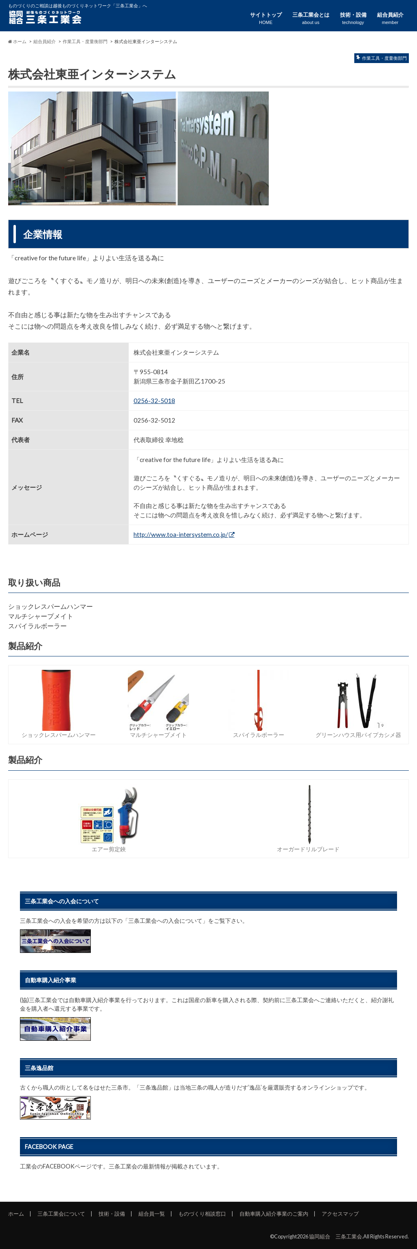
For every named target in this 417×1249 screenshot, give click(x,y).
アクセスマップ (340, 1213)
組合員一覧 (151, 1213)
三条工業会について (61, 1213)
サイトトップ (266, 18)
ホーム (16, 1213)
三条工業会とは (310, 18)
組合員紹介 (390, 18)
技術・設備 (353, 18)
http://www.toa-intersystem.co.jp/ (181, 534)
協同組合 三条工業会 (335, 1236)
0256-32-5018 (154, 400)
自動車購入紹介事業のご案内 (273, 1213)
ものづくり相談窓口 (202, 1213)
